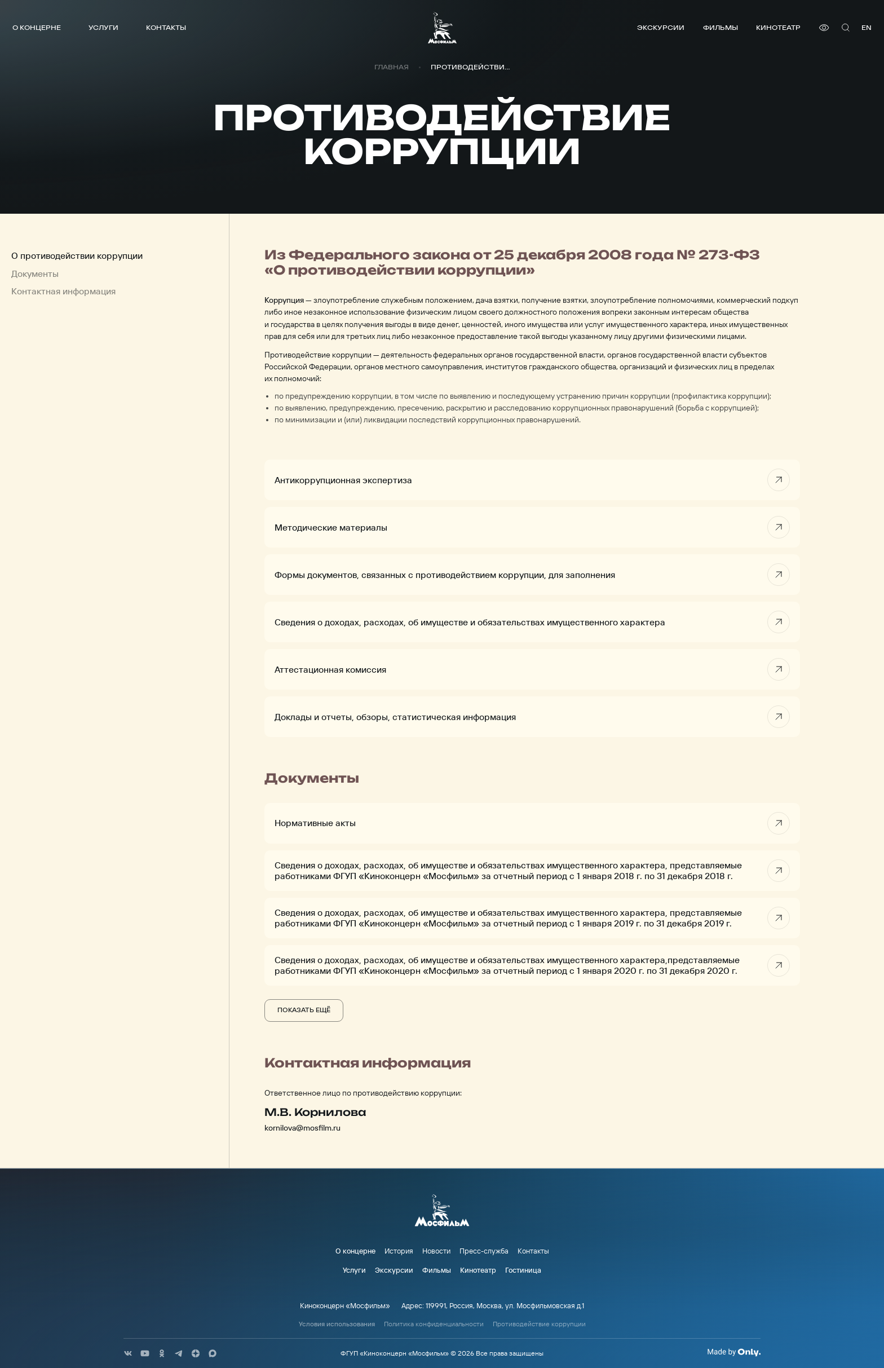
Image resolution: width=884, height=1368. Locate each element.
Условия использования (337, 1324)
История (398, 1250)
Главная (391, 67)
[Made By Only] (734, 1352)
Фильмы (720, 27)
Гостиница (523, 1269)
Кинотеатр (778, 27)
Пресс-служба (484, 1250)
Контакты (166, 27)
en (866, 27)
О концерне (36, 27)
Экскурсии (660, 27)
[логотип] (442, 27)
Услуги (103, 27)
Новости (436, 1250)
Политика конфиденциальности (434, 1324)
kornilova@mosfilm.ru (302, 1128)
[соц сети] (127, 1353)
